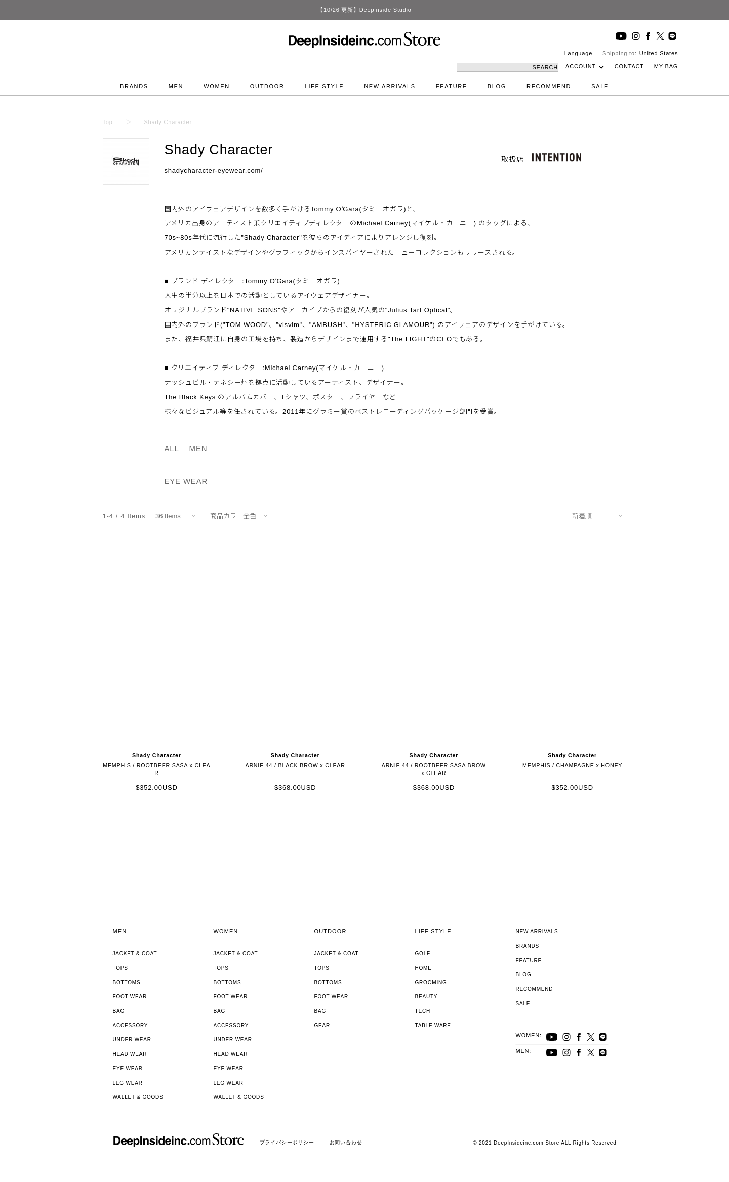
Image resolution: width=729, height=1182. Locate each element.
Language (578, 53)
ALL (172, 448)
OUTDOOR (267, 86)
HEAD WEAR (130, 1054)
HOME (423, 968)
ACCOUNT (580, 66)
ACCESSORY (130, 1025)
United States (658, 53)
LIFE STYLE (324, 86)
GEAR (322, 1025)
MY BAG (666, 66)
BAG (119, 1011)
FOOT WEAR (130, 996)
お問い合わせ (346, 1142)
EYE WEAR (186, 481)
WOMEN (217, 86)
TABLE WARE (433, 1025)
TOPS (120, 968)
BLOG (497, 86)
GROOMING (431, 982)
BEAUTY (426, 996)
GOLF (422, 953)
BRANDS (134, 86)
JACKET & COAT (135, 953)
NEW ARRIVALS (390, 86)
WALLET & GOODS (138, 1097)
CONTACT (629, 66)
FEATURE (451, 86)
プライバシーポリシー (287, 1142)
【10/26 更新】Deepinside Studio (364, 10)
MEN (176, 86)
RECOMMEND (548, 86)
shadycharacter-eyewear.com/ (214, 170)
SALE (600, 86)
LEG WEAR (128, 1083)
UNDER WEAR (132, 1039)
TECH (422, 1011)
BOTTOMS (127, 982)
